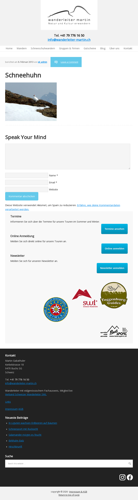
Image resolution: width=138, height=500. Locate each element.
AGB (20, 409)
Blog (102, 48)
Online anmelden (114, 248)
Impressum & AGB (78, 491)
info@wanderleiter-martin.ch (69, 40)
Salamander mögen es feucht (25, 434)
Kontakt (128, 48)
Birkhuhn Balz (16, 440)
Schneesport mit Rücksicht (23, 429)
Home (9, 48)
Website (53, 189)
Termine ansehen (114, 229)
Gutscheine (90, 48)
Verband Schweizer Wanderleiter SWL (26, 394)
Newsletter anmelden (112, 268)
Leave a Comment (69, 62)
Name (52, 175)
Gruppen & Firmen (69, 48)
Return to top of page (69, 494)
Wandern (22, 48)
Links (8, 401)
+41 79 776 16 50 (72, 35)
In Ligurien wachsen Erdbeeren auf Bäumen (33, 423)
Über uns (114, 48)
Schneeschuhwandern (43, 48)
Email (52, 182)
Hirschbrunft (15, 446)
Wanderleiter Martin (28, 15)
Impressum (11, 409)
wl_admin (42, 62)
